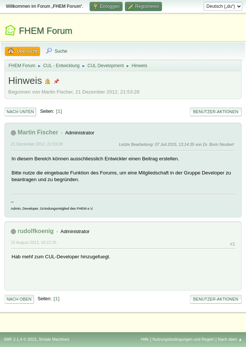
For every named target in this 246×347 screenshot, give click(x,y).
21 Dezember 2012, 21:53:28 (37, 144)
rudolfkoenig (35, 231)
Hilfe (145, 339)
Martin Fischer (37, 132)
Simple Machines (54, 339)
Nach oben (19, 299)
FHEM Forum (45, 31)
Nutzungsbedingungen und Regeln (183, 339)
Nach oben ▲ (230, 339)
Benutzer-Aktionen (215, 111)
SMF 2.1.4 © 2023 (20, 339)
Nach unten (20, 111)
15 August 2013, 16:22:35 (33, 242)
